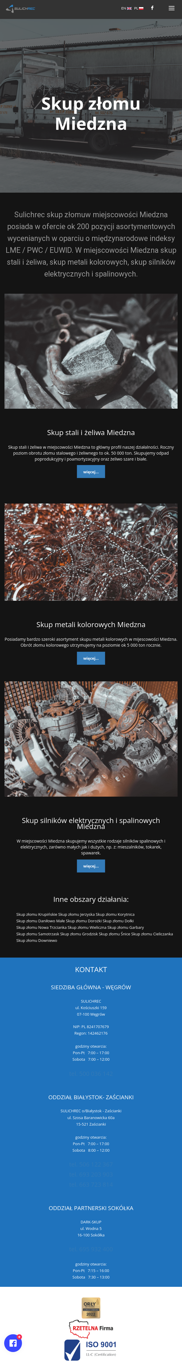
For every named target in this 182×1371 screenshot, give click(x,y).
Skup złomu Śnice (114, 934)
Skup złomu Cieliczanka (152, 934)
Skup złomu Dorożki (84, 920)
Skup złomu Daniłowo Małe (40, 920)
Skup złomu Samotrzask (37, 934)
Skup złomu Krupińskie (36, 914)
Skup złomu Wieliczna (87, 927)
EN (126, 8)
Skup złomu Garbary (125, 927)
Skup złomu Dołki (118, 920)
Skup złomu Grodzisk (79, 934)
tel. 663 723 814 (91, 1184)
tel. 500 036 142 (91, 1074)
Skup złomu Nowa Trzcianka (41, 927)
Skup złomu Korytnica (115, 914)
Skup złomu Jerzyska (76, 914)
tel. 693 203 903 (91, 1174)
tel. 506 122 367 (91, 1164)
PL (138, 8)
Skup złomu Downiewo (36, 940)
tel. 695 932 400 (91, 1249)
